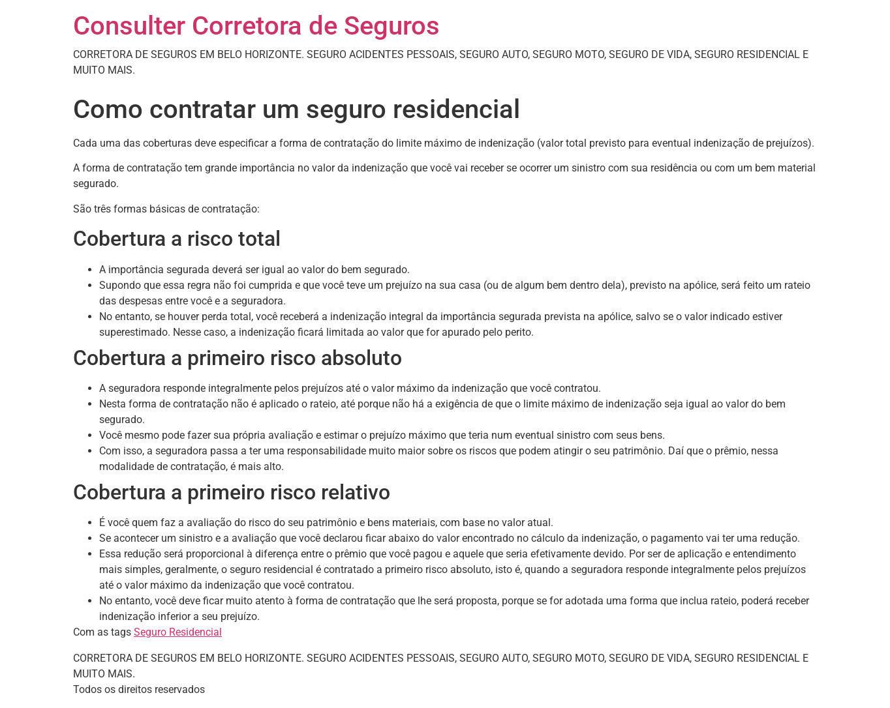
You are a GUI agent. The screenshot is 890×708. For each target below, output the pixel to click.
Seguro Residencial (178, 632)
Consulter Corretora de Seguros (256, 25)
